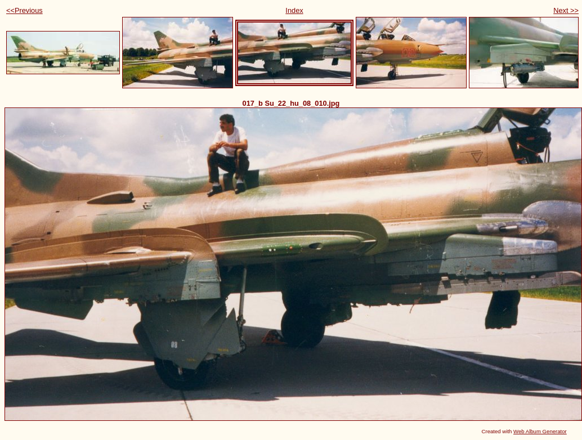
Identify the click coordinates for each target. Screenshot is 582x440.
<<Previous (24, 10)
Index (294, 10)
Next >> (566, 10)
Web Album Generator (540, 431)
